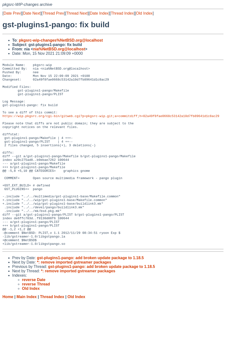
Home (7, 333)
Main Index (27, 333)
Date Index (99, 13)
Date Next (31, 13)
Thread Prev (53, 13)
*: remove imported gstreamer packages (74, 299)
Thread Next (77, 13)
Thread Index (122, 13)
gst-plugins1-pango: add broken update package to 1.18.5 (90, 294)
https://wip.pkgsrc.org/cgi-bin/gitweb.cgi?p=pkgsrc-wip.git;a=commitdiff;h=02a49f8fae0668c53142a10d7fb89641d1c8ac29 (110, 127)
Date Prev (12, 13)
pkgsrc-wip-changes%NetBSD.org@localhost (61, 40)
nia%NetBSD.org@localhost (59, 49)
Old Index (144, 13)
